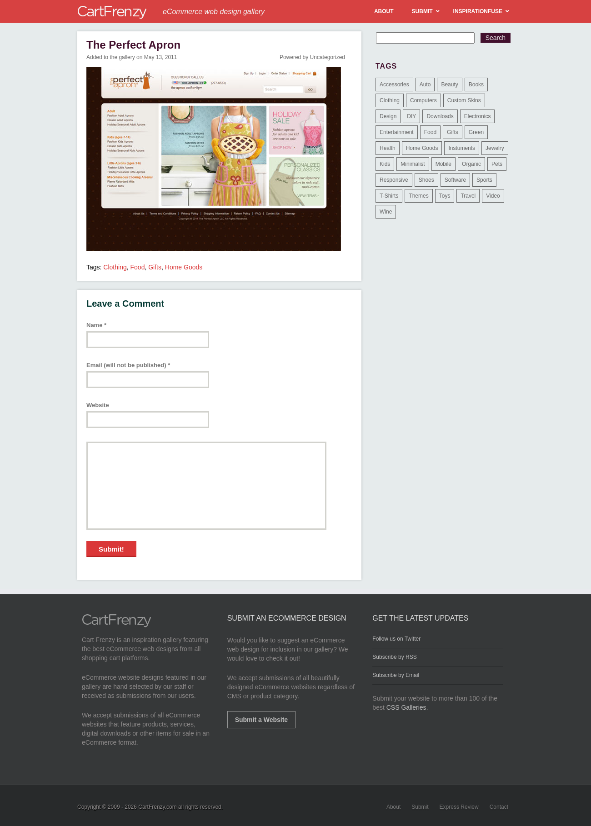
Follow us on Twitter (396, 639)
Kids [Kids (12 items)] (385, 164)
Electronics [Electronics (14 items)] (477, 116)
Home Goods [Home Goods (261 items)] (422, 148)
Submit (419, 807)
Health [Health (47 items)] (388, 148)
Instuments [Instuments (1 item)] (461, 148)
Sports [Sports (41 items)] (484, 180)
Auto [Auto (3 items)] (425, 84)
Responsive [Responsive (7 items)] (394, 180)
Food (137, 267)
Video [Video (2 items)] (493, 196)
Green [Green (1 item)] (476, 132)
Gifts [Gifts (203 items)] (452, 132)
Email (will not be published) (128, 365)
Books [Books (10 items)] (476, 84)
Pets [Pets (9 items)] (496, 164)
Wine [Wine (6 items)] (386, 212)
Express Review (459, 807)
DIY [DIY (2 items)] (411, 116)
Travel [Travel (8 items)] (468, 196)
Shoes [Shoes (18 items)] (426, 180)
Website (97, 405)
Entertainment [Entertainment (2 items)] (397, 132)
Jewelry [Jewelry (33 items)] (495, 148)
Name (96, 325)
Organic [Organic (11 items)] (471, 164)
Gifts (154, 267)
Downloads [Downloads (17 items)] (439, 116)
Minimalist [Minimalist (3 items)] (413, 164)
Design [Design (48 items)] (388, 116)
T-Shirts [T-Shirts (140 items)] (389, 196)
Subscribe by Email (395, 675)
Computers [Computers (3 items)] (423, 100)
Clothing (114, 267)
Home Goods (183, 267)
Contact (499, 807)
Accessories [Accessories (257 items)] (394, 84)
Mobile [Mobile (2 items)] (443, 164)
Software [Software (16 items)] (455, 180)
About (393, 807)
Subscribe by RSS (394, 657)
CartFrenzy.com (157, 807)
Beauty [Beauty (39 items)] (449, 84)
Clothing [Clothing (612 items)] (390, 100)
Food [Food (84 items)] (430, 132)
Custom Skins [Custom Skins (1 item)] (464, 100)
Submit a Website (261, 719)
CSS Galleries (406, 707)
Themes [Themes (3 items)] (418, 196)
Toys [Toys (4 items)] (445, 196)
